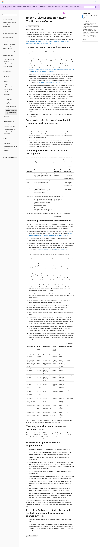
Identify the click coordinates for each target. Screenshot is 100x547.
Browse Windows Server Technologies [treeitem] (9, 60)
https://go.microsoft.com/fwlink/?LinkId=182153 (43, 71)
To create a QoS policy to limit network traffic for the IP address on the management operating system (90, 37)
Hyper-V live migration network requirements (90, 16)
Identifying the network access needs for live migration (89, 23)
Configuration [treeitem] (9, 99)
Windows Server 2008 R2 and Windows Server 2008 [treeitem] (9, 18)
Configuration (39, 13)
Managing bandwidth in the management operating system (90, 30)
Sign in (96, 1)
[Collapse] (17, 12)
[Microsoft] (2, 2)
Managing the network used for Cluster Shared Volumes (52, 82)
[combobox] (9, 15)
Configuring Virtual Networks (44, 249)
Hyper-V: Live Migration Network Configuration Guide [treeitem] (11, 112)
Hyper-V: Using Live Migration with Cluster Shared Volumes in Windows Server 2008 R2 (49, 41)
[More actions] (73, 13)
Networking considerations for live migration (90, 27)
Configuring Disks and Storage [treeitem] (11, 107)
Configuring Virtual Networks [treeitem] (10, 102)
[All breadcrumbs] (27, 13)
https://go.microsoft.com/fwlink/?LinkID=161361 (54, 235)
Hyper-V (32, 13)
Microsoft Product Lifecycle (40, 6)
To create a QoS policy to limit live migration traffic (90, 33)
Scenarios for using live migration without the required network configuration (90, 20)
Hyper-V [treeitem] (7, 84)
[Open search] (93, 2)
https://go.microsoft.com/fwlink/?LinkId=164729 (38, 43)
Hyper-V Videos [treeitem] (8, 119)
